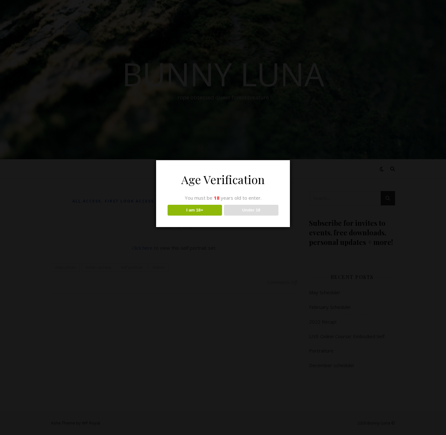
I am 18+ (194, 210)
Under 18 (251, 210)
